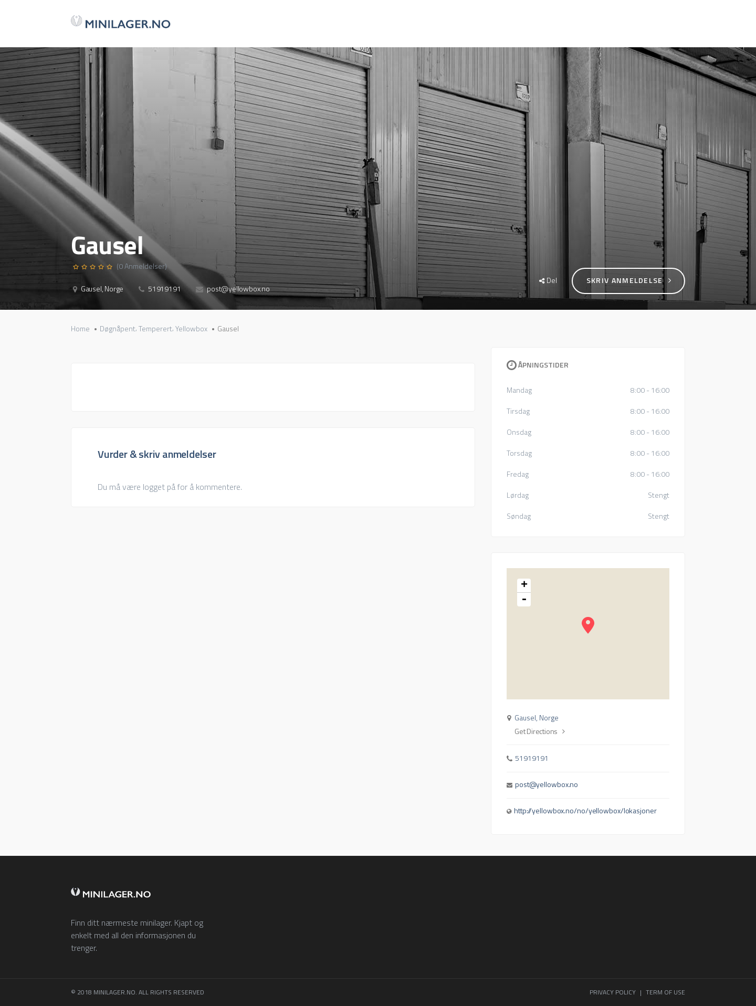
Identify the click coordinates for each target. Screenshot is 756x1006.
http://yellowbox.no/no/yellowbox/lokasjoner (585, 810)
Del (548, 280)
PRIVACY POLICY (613, 992)
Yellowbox (191, 328)
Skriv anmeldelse (628, 280)
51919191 (164, 288)
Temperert (155, 328)
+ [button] (524, 586)
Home (80, 328)
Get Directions (539, 731)
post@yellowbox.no (238, 288)
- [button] (524, 599)
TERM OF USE (665, 992)
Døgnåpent (117, 328)
